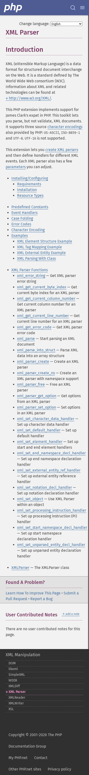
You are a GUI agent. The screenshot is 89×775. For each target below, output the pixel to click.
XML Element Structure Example (44, 241)
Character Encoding (28, 230)
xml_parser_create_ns (36, 373)
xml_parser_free (31, 384)
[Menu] (82, 7)
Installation (27, 189)
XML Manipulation (23, 654)
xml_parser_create (33, 361)
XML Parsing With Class (36, 258)
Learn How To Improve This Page (33, 593)
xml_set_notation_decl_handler (44, 487)
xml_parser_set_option (36, 407)
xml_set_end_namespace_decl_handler (51, 453)
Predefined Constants (29, 207)
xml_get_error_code (34, 327)
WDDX (13, 680)
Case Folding (22, 218)
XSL (11, 709)
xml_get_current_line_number (43, 315)
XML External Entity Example (41, 252)
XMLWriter (16, 703)
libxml (13, 669)
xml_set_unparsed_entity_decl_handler (51, 544)
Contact (40, 757)
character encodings (64, 127)
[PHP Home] (13, 7)
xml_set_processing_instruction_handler (51, 510)
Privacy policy (59, 769)
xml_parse (26, 338)
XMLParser (20, 567)
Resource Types (30, 195)
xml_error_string (31, 275)
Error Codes (21, 224)
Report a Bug (41, 599)
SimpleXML (17, 675)
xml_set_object (30, 499)
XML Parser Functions (29, 270)
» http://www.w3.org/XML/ (28, 98)
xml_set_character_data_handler (45, 418)
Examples (19, 235)
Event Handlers (24, 212)
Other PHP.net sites (25, 769)
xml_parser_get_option (36, 396)
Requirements (29, 184)
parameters (16, 167)
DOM (12, 663)
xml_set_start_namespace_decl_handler (52, 527)
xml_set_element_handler (39, 441)
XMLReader (17, 698)
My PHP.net (18, 757)
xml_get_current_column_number (46, 298)
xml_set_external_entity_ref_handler (48, 470)
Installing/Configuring (29, 178)
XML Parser (17, 692)
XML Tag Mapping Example (39, 247)
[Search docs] (73, 7)
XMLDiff (14, 686)
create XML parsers (61, 149)
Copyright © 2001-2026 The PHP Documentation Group (35, 741)
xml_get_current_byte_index (41, 287)
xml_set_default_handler (39, 430)
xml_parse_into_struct (36, 350)
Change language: (34, 23)
